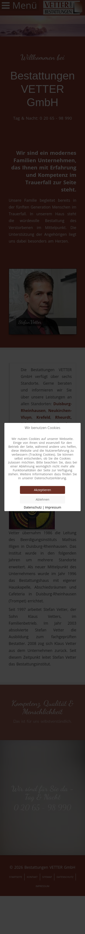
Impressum (53, 507)
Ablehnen (42, 499)
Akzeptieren (42, 490)
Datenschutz (33, 507)
